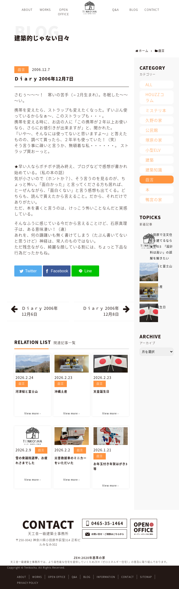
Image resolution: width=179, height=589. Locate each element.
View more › (32, 413)
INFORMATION (106, 577)
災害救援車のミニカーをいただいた (70, 460)
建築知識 (153, 170)
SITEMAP (146, 577)
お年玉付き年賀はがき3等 (110, 466)
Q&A (74, 577)
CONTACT (127, 577)
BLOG (86, 577)
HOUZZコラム (154, 97)
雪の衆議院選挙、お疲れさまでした (32, 460)
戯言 (21, 69)
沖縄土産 (60, 391)
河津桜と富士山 (27, 391)
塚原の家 (153, 140)
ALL (148, 84)
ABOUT (21, 577)
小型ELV (153, 150)
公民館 (151, 130)
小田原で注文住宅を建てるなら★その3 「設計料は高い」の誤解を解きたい (161, 246)
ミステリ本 (155, 110)
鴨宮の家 (153, 199)
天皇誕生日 (101, 391)
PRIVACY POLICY (27, 583)
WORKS (37, 577)
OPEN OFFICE (57, 577)
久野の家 (153, 120)
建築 (149, 160)
